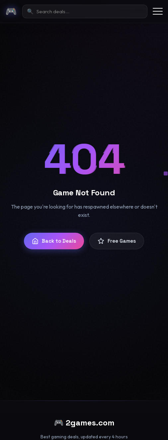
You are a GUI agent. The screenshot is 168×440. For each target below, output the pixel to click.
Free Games (117, 241)
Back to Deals (54, 241)
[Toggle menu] (158, 11)
